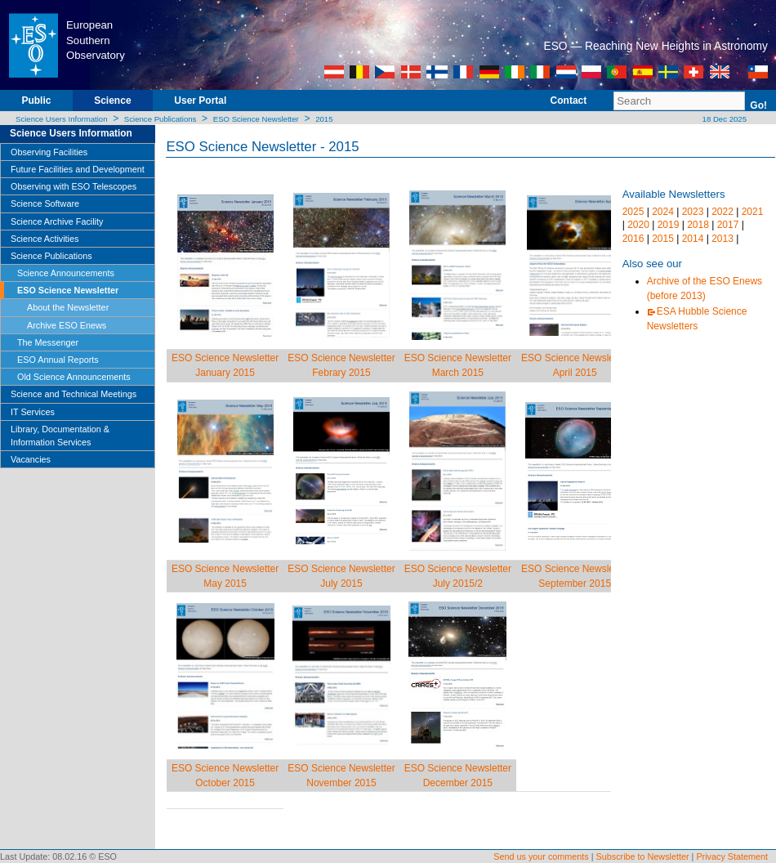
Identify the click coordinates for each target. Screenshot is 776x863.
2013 (722, 238)
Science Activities (44, 239)
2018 (698, 224)
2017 (728, 224)
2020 (638, 224)
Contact (569, 100)
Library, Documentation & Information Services (60, 435)
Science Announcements (65, 273)
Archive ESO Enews (66, 325)
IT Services (33, 412)
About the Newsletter (68, 307)
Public (36, 100)
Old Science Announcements (74, 377)
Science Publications (160, 118)
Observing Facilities (49, 152)
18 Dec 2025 (723, 118)
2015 (323, 118)
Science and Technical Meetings (73, 394)
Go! (758, 105)
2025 (633, 211)
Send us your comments (540, 856)
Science (112, 100)
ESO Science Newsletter (256, 118)
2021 (753, 211)
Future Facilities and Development (78, 169)
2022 (722, 211)
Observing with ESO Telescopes (73, 186)
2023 (693, 211)
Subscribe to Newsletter (642, 856)
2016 (633, 238)
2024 (663, 211)
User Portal (200, 100)
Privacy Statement (732, 856)
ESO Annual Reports (58, 359)
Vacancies (31, 459)
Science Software (45, 203)
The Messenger (47, 342)
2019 (669, 224)
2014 (693, 238)
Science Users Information (62, 118)
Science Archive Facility (57, 221)
